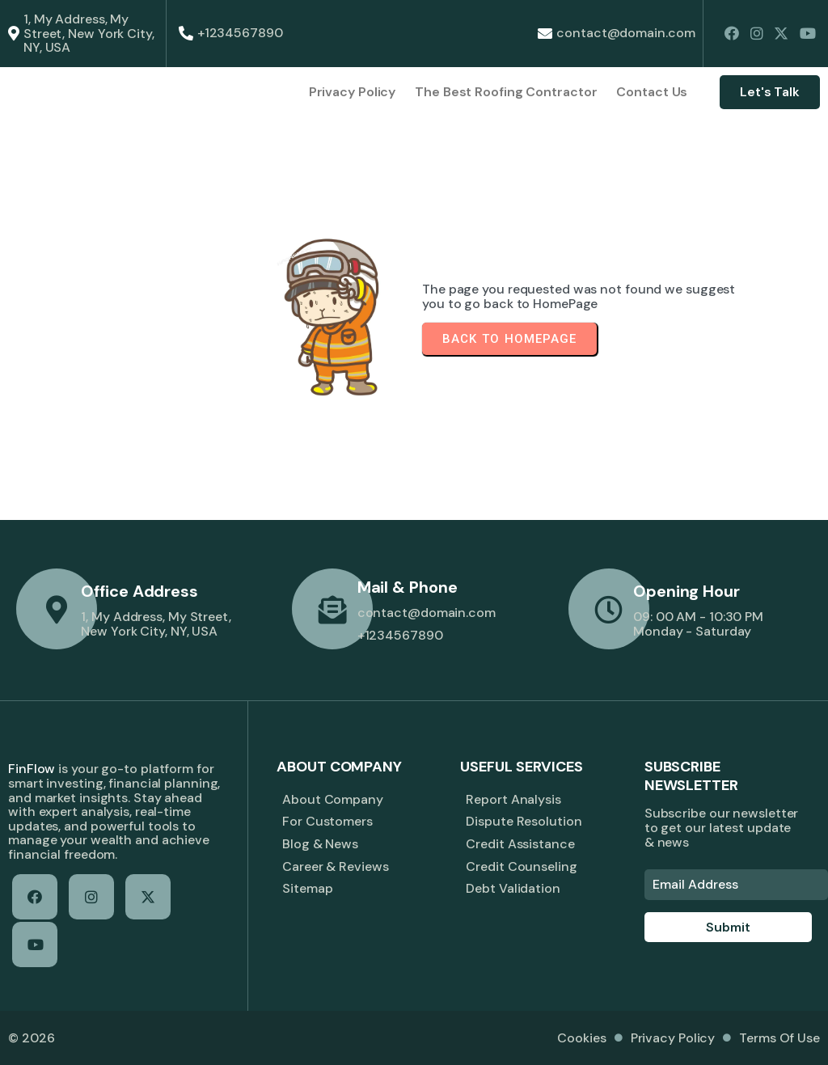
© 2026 (31, 1037)
